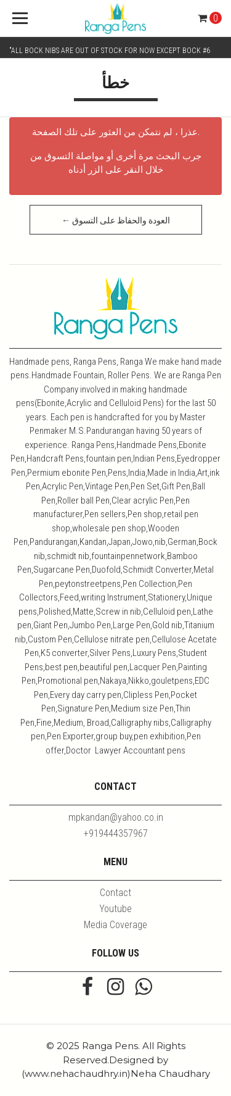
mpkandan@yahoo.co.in (115, 817)
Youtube (115, 909)
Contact (115, 893)
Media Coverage (115, 925)
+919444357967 (116, 833)
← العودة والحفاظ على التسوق (116, 220)
